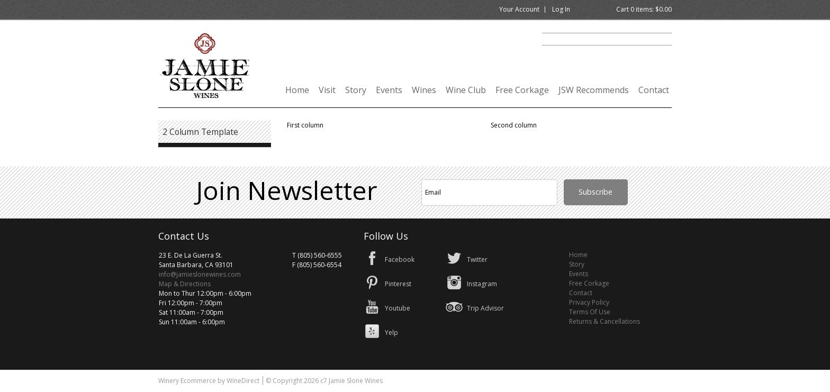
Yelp (391, 332)
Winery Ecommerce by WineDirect (208, 380)
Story (355, 90)
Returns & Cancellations (604, 321)
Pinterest (398, 283)
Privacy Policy (589, 302)
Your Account (519, 9)
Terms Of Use (589, 311)
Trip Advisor (485, 308)
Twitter (477, 259)
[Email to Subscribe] (489, 192)
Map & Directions (185, 283)
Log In (561, 9)
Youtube (397, 308)
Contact (653, 90)
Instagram (482, 283)
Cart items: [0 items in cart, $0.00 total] (644, 9)
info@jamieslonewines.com (200, 274)
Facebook (399, 259)
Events (389, 90)
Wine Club (466, 90)
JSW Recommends (593, 90)
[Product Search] (607, 39)
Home (297, 90)
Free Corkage (522, 90)
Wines (424, 90)
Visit (327, 90)
